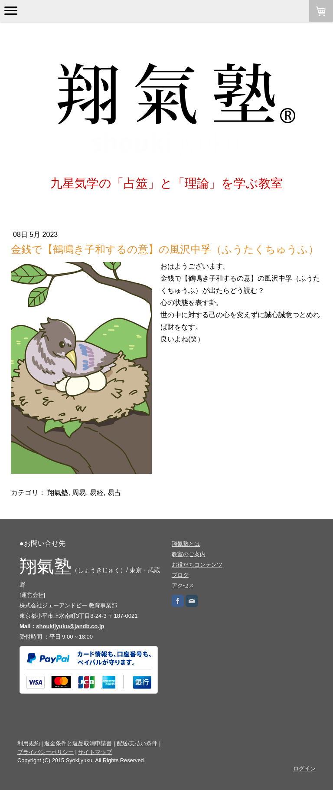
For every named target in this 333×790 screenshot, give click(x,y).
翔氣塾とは (186, 544)
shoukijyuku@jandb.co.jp (70, 626)
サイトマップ (95, 752)
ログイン (304, 768)
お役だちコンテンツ (197, 564)
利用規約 (28, 743)
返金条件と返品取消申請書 (78, 743)
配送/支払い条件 (137, 743)
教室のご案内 (189, 554)
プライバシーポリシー (45, 752)
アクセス (183, 585)
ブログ (180, 575)
